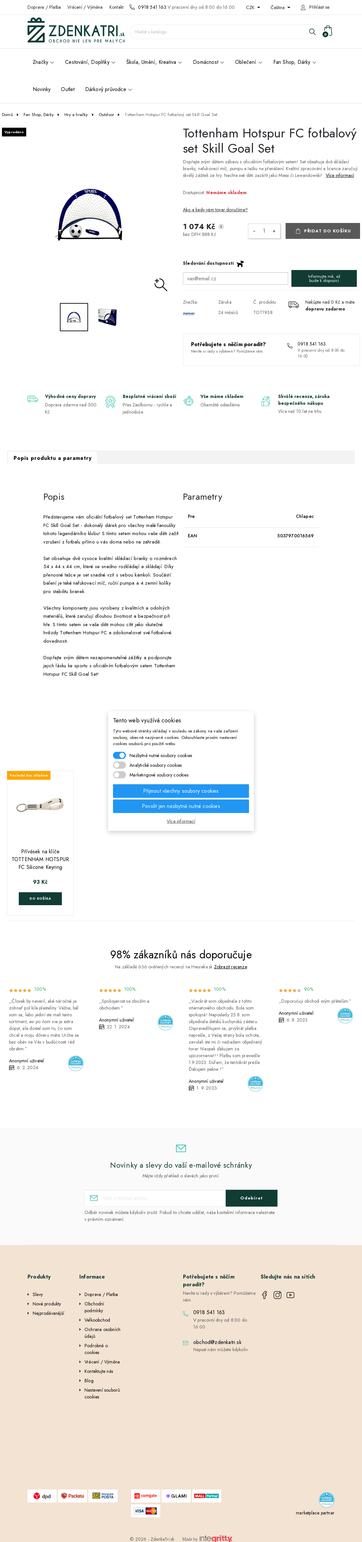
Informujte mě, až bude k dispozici (324, 278)
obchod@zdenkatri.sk (217, 1342)
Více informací (340, 175)
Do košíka (40, 898)
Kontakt (116, 7)
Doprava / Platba (44, 7)
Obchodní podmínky (94, 1307)
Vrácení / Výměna (85, 7)
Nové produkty (47, 1304)
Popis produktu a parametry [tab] (53, 458)
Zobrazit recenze (230, 967)
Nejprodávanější (48, 1313)
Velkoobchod (97, 1320)
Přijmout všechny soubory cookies (181, 790)
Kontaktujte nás (99, 1371)
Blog (89, 1380)
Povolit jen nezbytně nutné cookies (181, 806)
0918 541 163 (152, 7)
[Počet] (264, 231)
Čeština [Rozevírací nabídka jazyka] (278, 7)
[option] (90, 214)
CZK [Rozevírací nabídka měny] (251, 7)
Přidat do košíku (327, 231)
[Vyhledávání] (225, 32)
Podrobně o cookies (96, 1349)
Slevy (38, 1294)
